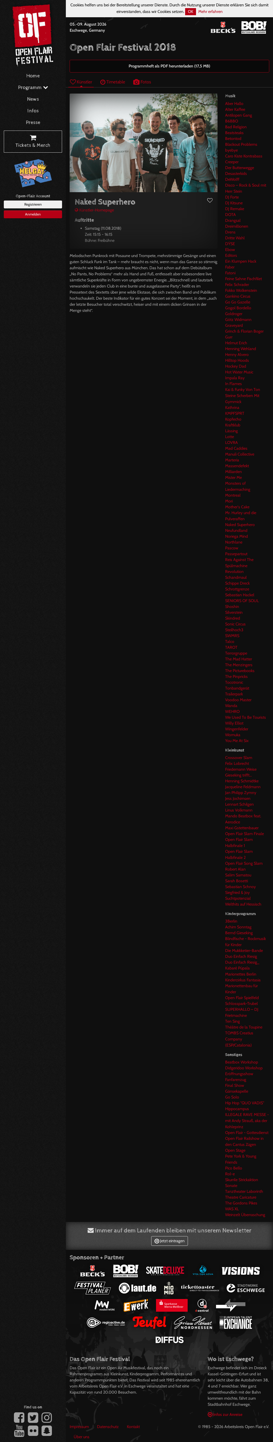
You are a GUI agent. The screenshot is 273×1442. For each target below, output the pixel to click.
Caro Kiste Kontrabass (243, 156)
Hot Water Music (239, 372)
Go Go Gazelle (237, 302)
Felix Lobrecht (237, 763)
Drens (230, 232)
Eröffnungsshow (239, 1073)
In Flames (233, 383)
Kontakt (133, 1426)
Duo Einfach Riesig (241, 956)
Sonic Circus (235, 624)
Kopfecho (233, 419)
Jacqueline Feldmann (243, 786)
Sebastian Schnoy (240, 886)
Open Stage (235, 1150)
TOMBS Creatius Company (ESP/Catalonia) (239, 1039)
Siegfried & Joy (237, 892)
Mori (229, 501)
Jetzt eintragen (169, 1240)
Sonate (231, 1185)
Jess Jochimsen (237, 798)
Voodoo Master (238, 699)
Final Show (234, 1085)
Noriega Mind (236, 536)
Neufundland (236, 530)
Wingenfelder (236, 729)
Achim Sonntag (238, 927)
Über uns (81, 1436)
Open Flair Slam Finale (244, 833)
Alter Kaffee (235, 109)
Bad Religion (236, 126)
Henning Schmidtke (242, 781)
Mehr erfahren (210, 11)
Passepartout (236, 553)
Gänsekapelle (236, 1091)
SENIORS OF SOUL (242, 600)
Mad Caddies (236, 448)
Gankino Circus (237, 296)
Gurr (228, 337)
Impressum (79, 1426)
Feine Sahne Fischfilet (243, 278)
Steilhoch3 (234, 629)
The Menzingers (238, 664)
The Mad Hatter (238, 659)
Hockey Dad (235, 366)
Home (33, 76)
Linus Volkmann (238, 810)
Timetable (112, 81)
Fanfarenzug (235, 1079)
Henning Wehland (240, 348)
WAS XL (232, 1208)
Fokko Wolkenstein (241, 290)
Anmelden (33, 214)
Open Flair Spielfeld (242, 997)
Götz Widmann (238, 319)
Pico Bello (233, 1168)
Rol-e (230, 1173)
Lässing (231, 430)
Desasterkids (236, 173)
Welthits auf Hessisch (243, 904)
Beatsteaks (234, 132)
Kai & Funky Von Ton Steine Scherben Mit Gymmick (242, 395)
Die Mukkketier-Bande (244, 950)
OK (190, 11)
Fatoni (230, 273)
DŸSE (230, 243)
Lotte (229, 436)
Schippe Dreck (237, 583)
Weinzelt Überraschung (245, 1214)
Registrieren (33, 204)
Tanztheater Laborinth (244, 1191)
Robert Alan (235, 869)
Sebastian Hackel (239, 594)
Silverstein (234, 612)
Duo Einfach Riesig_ (242, 962)
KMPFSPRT (234, 413)
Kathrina (232, 407)
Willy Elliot (234, 723)
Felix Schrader (237, 284)
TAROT (231, 647)
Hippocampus (237, 1108)
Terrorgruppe (236, 653)
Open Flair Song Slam (244, 863)
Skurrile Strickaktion (241, 1179)
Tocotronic (234, 682)
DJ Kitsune (234, 203)
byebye (231, 150)
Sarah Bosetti (236, 880)
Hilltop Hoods (237, 360)
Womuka (232, 734)
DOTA (230, 214)
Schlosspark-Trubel (241, 1003)
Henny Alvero (237, 354)
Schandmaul (236, 577)
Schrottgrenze (237, 589)
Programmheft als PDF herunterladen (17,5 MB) (169, 66)
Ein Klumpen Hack (240, 261)
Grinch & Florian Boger (244, 331)
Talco (229, 641)
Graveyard (234, 325)
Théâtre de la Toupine (243, 1027)
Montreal (233, 495)
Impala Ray (235, 377)
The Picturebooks (240, 670)
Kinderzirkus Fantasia (243, 980)
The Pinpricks (236, 676)
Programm (33, 88)
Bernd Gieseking (239, 932)
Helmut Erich (236, 342)
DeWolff (232, 179)
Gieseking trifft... (238, 775)
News (33, 99)
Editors (231, 255)
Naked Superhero (240, 524)
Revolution (234, 571)
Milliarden (233, 471)
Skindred (232, 618)
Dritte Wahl (235, 238)
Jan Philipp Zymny (240, 792)
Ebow (230, 249)
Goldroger (233, 313)
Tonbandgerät (237, 688)
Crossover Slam (238, 757)
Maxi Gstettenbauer (242, 827)
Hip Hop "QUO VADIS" (244, 1103)
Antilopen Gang (238, 115)
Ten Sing (232, 1021)
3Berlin (231, 921)
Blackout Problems (241, 144)
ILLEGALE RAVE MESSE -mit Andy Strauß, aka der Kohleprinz (247, 1120)
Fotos (142, 81)
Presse (33, 122)
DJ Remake (234, 208)
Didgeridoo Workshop (244, 1068)
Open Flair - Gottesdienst (246, 1132)
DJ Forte (232, 197)
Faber (230, 267)
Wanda (231, 705)
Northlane (233, 542)
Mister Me (233, 477)
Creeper (232, 161)
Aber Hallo (234, 103)
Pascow (231, 548)
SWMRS (232, 635)
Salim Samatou (238, 875)
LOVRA (231, 442)
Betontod (233, 138)
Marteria (232, 460)
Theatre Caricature (240, 1197)
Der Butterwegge (239, 167)
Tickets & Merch (32, 141)
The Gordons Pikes (241, 1203)
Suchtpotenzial (238, 898)
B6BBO (231, 121)
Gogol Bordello (238, 307)
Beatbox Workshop (241, 1062)
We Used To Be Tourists (245, 717)
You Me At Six (237, 740)
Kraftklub (232, 425)
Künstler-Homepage (94, 210)
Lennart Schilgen (239, 804)
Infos (33, 111)
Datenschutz (108, 1426)
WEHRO (232, 711)
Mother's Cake (237, 506)
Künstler (81, 81)
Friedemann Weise (241, 769)
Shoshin (232, 606)
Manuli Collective (239, 454)
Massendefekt (237, 465)
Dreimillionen (236, 226)
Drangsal (233, 220)
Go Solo (232, 1097)
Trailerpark (234, 694)
